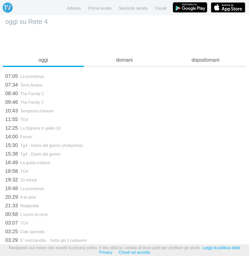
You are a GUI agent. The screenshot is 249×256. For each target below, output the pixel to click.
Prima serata (99, 8)
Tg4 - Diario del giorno (33, 154)
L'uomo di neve (26, 214)
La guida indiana (27, 162)
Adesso (73, 8)
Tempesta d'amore (29, 110)
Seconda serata (133, 8)
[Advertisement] (124, 39)
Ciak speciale (25, 231)
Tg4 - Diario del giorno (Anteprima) (44, 145)
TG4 (16, 119)
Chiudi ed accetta (134, 252)
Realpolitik (22, 205)
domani (124, 60)
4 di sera (20, 197)
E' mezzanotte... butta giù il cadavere (46, 240)
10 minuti (21, 179)
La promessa (24, 76)
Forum (18, 136)
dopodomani (206, 60)
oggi (43, 60)
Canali (161, 8)
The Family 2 (24, 93)
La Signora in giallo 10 (33, 128)
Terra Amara (23, 85)
